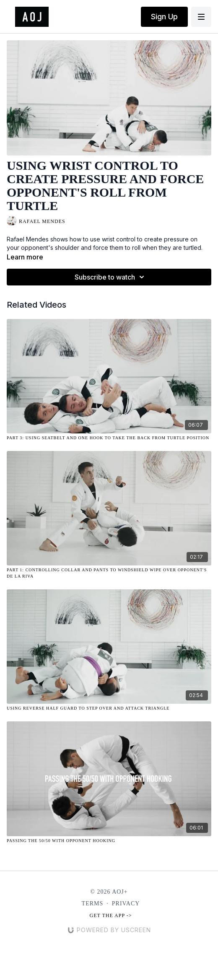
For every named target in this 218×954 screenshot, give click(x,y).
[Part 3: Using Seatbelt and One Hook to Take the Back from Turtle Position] (109, 438)
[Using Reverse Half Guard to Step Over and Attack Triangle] (109, 708)
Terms (93, 903)
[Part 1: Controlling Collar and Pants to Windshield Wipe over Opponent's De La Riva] (109, 573)
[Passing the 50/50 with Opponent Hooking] (109, 840)
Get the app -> (111, 915)
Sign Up (164, 16)
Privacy (126, 903)
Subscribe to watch (111, 277)
